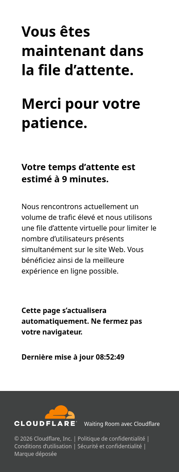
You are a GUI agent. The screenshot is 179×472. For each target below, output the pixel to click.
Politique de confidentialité (112, 438)
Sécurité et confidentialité (110, 446)
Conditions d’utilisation (43, 446)
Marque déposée (35, 454)
